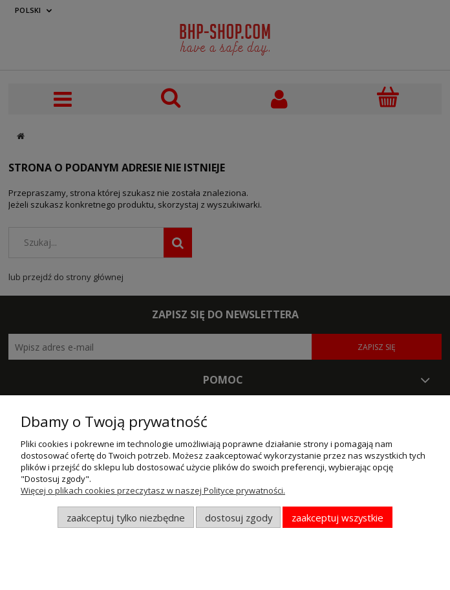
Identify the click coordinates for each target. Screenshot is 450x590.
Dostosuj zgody (238, 517)
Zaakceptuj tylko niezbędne (126, 517)
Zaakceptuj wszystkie (337, 517)
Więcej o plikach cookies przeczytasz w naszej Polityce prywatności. (153, 490)
